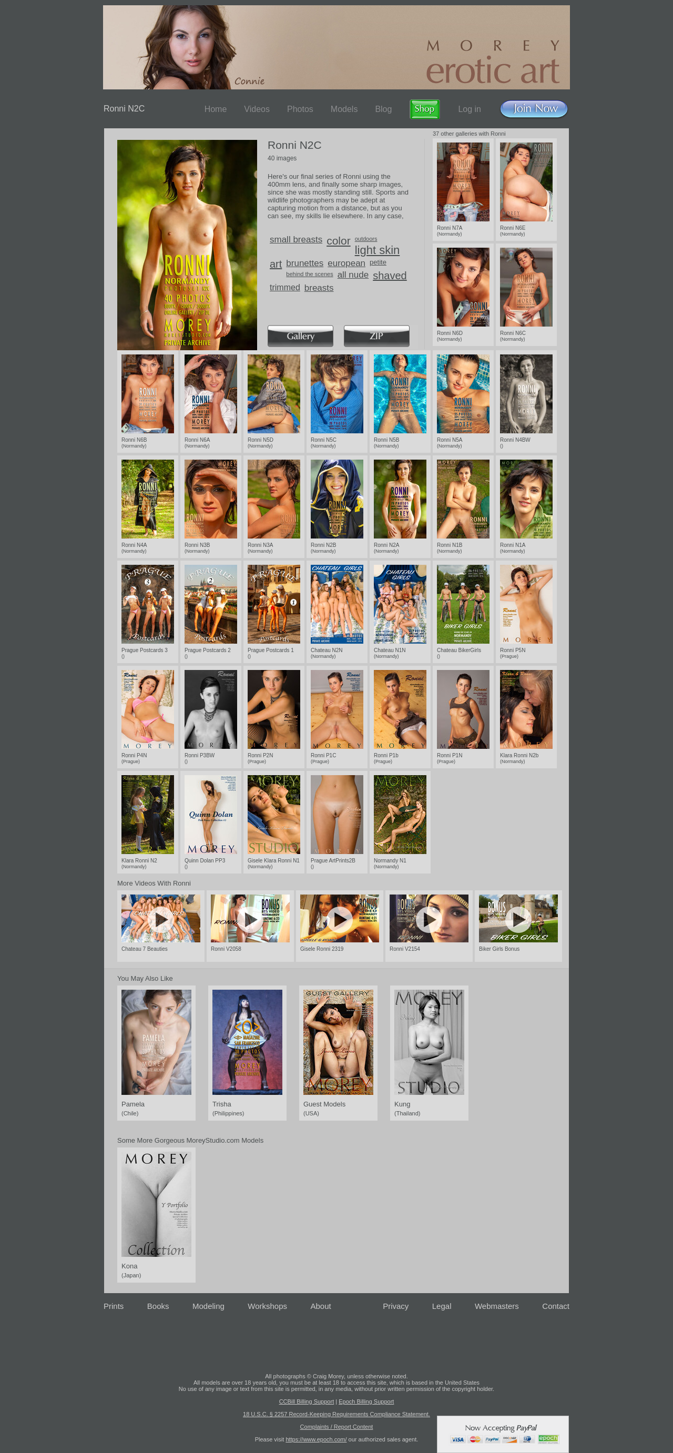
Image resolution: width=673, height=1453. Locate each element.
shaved (390, 275)
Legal (442, 1306)
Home (216, 109)
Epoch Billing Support (366, 1401)
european (346, 263)
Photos (300, 109)
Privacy (396, 1306)
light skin (377, 250)
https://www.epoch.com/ (315, 1439)
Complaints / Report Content (336, 1427)
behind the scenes (309, 274)
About (321, 1306)
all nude (353, 275)
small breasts (296, 240)
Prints (114, 1306)
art (276, 264)
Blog (383, 109)
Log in (469, 109)
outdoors (366, 239)
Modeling (208, 1306)
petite (378, 262)
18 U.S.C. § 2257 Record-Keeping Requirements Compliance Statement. (336, 1414)
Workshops (267, 1306)
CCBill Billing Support (306, 1401)
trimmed (285, 287)
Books (158, 1306)
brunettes (304, 263)
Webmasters (497, 1306)
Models (344, 109)
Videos (257, 109)
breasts (319, 288)
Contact (555, 1306)
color (339, 241)
